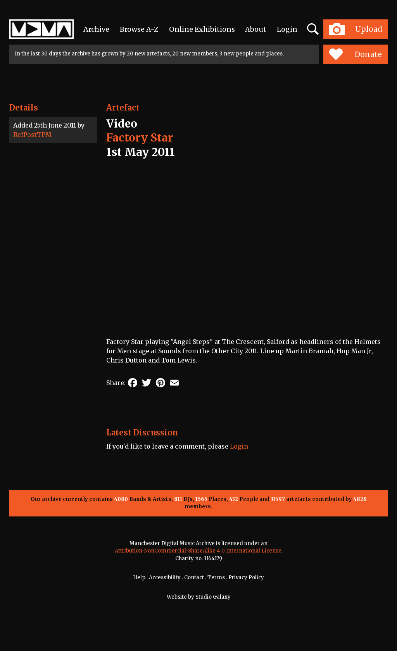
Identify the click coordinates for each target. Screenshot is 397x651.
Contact (194, 577)
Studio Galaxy (213, 597)
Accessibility (165, 577)
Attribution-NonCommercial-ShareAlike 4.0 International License (198, 550)
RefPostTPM (32, 134)
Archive (96, 29)
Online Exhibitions (202, 29)
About (255, 29)
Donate (355, 54)
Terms (216, 577)
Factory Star (139, 138)
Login (287, 29)
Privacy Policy (246, 577)
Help (139, 577)
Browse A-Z (139, 29)
